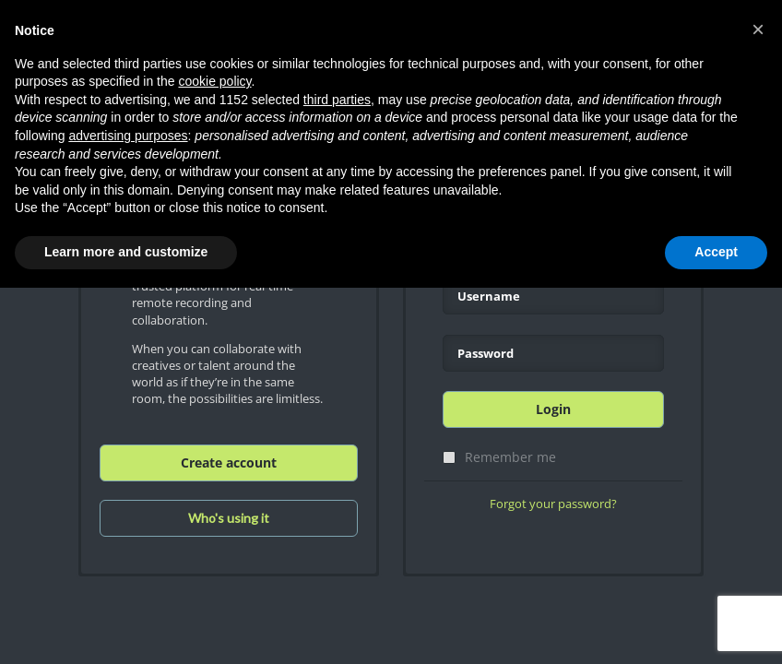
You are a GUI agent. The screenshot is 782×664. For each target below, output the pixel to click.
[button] (758, 29)
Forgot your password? (553, 503)
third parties (337, 99)
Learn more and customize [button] (125, 251)
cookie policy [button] (214, 81)
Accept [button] (716, 251)
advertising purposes (127, 135)
